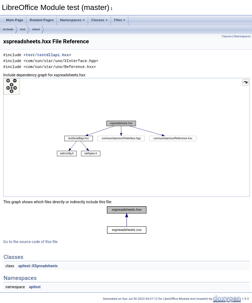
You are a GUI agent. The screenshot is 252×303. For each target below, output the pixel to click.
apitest (34, 287)
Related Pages (42, 20)
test (23, 29)
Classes (99, 20)
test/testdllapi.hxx (47, 55)
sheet (36, 29)
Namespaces (72, 20)
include (8, 29)
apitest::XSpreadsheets (38, 266)
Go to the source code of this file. (30, 242)
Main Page (14, 20)
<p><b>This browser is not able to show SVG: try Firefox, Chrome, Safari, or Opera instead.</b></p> (127, 137)
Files (119, 20)
